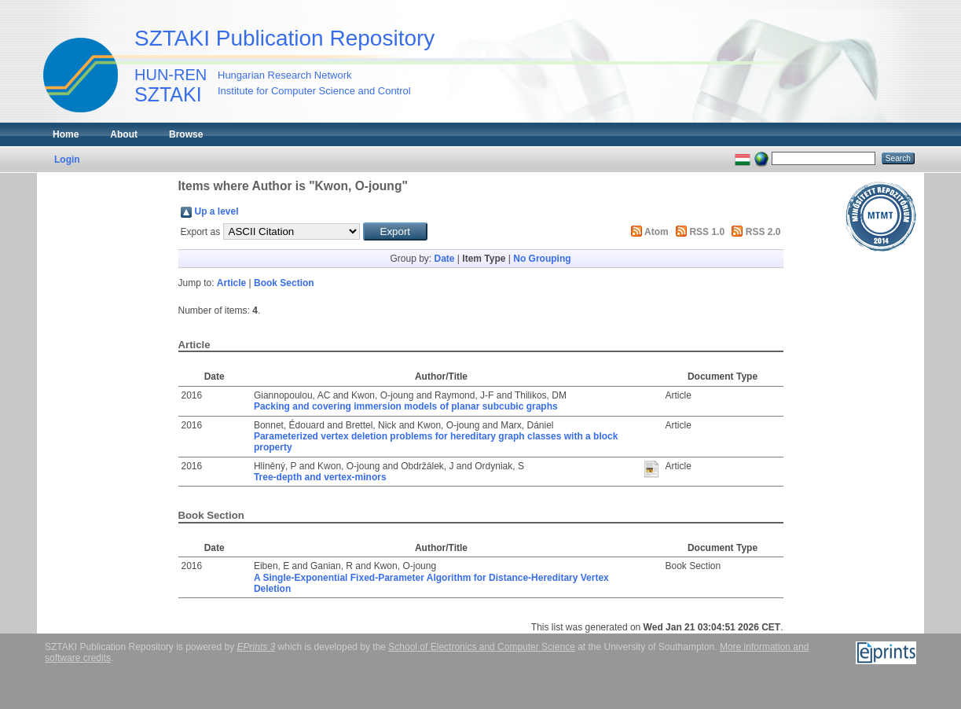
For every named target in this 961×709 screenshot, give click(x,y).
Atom (656, 231)
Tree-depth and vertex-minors (320, 477)
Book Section (284, 282)
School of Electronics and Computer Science (481, 646)
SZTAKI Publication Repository (284, 38)
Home (66, 134)
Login (67, 159)
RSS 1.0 (706, 231)
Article (231, 282)
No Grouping (541, 258)
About (124, 134)
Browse (186, 134)
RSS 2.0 (763, 231)
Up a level (217, 211)
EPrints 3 (256, 646)
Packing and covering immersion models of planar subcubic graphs (406, 406)
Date (444, 258)
